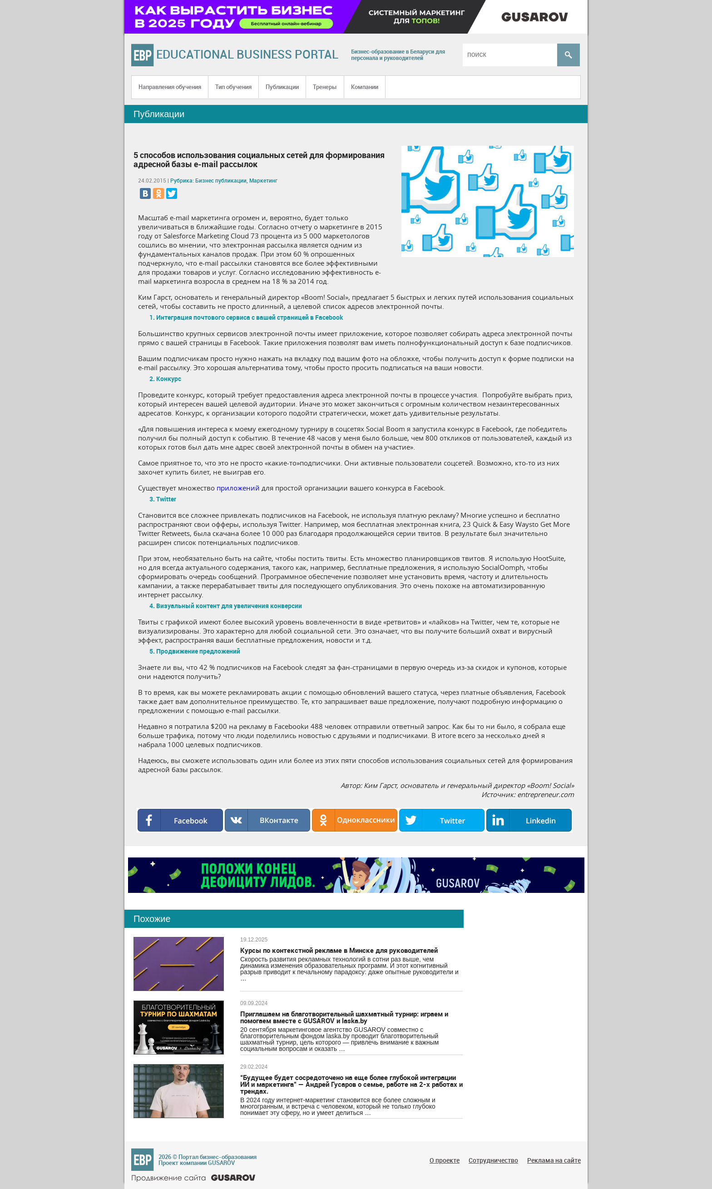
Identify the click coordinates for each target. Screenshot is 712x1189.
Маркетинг (263, 180)
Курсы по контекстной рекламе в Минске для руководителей (339, 950)
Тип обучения (233, 87)
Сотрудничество (493, 1160)
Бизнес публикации (221, 180)
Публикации (282, 87)
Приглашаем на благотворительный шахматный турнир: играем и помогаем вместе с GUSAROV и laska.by (344, 1017)
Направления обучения (169, 87)
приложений (238, 487)
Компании (364, 87)
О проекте (445, 1160)
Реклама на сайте (554, 1160)
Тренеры (325, 87)
